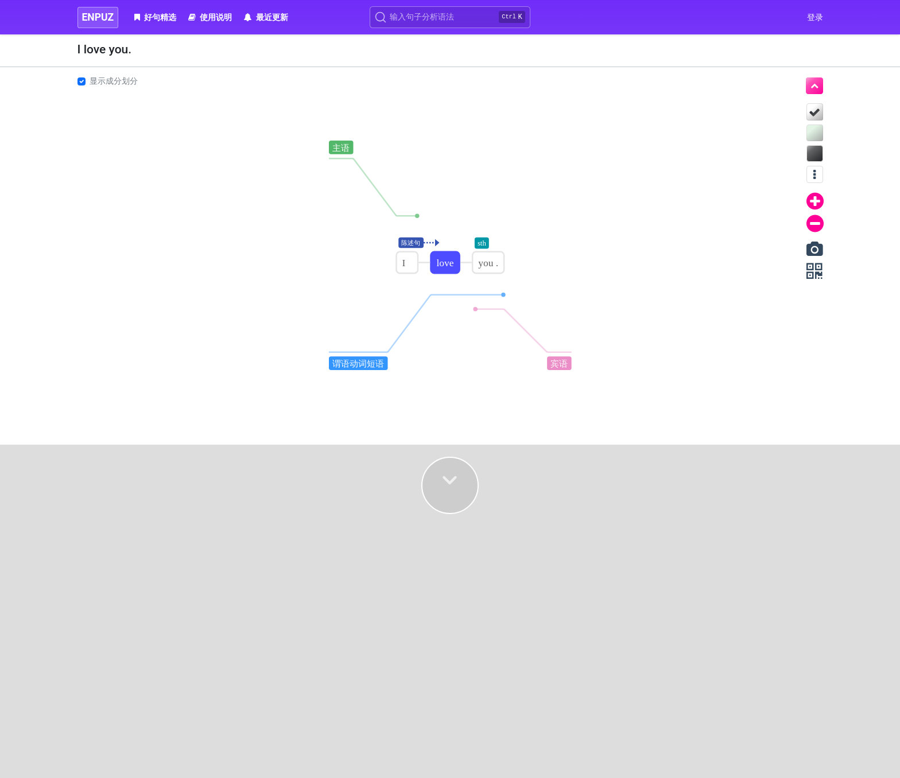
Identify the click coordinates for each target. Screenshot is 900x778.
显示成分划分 (114, 80)
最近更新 (266, 17)
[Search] (450, 17)
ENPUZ (98, 17)
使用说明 (210, 17)
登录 (815, 17)
